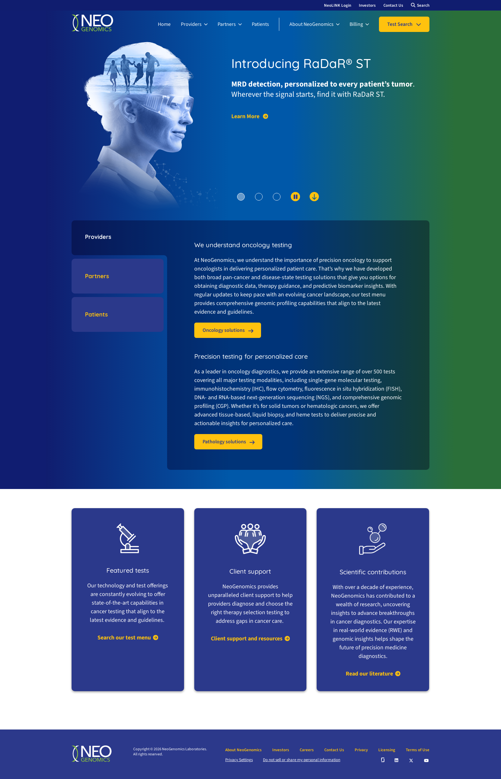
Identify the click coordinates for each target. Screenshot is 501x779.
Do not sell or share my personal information (301, 760)
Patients (260, 24)
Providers (191, 24)
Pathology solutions (224, 441)
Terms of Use (417, 750)
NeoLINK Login (337, 5)
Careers (307, 750)
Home (164, 24)
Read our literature (369, 674)
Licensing (386, 750)
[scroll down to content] (289, 207)
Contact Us (393, 5)
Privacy (361, 750)
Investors (367, 5)
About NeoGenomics (311, 24)
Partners (227, 24)
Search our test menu (124, 638)
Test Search (399, 24)
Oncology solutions (224, 330)
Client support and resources (246, 639)
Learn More (246, 116)
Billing (356, 24)
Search (423, 5)
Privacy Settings (239, 760)
